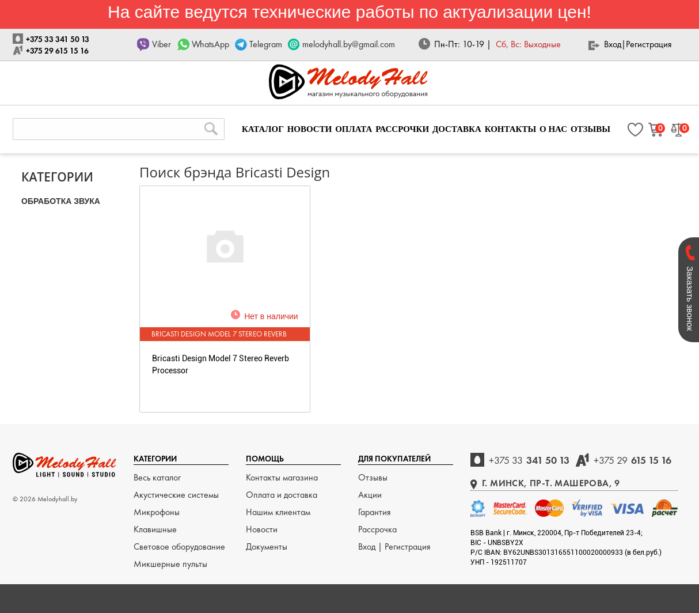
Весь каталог (157, 477)
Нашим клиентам (278, 512)
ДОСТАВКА (456, 129)
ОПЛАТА (353, 129)
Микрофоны (157, 512)
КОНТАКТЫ (511, 129)
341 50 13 (529, 460)
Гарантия (374, 512)
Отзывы (373, 477)
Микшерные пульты (170, 564)
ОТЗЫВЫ (590, 129)
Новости (262, 529)
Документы (266, 546)
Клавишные (155, 529)
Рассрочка (377, 529)
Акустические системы (176, 495)
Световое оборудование (179, 546)
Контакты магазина (282, 477)
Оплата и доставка (281, 495)
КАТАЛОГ (263, 129)
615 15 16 (632, 460)
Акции (370, 495)
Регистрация (649, 44)
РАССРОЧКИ (402, 129)
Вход (612, 44)
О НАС (553, 129)
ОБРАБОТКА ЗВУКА (60, 201)
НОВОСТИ (309, 129)
